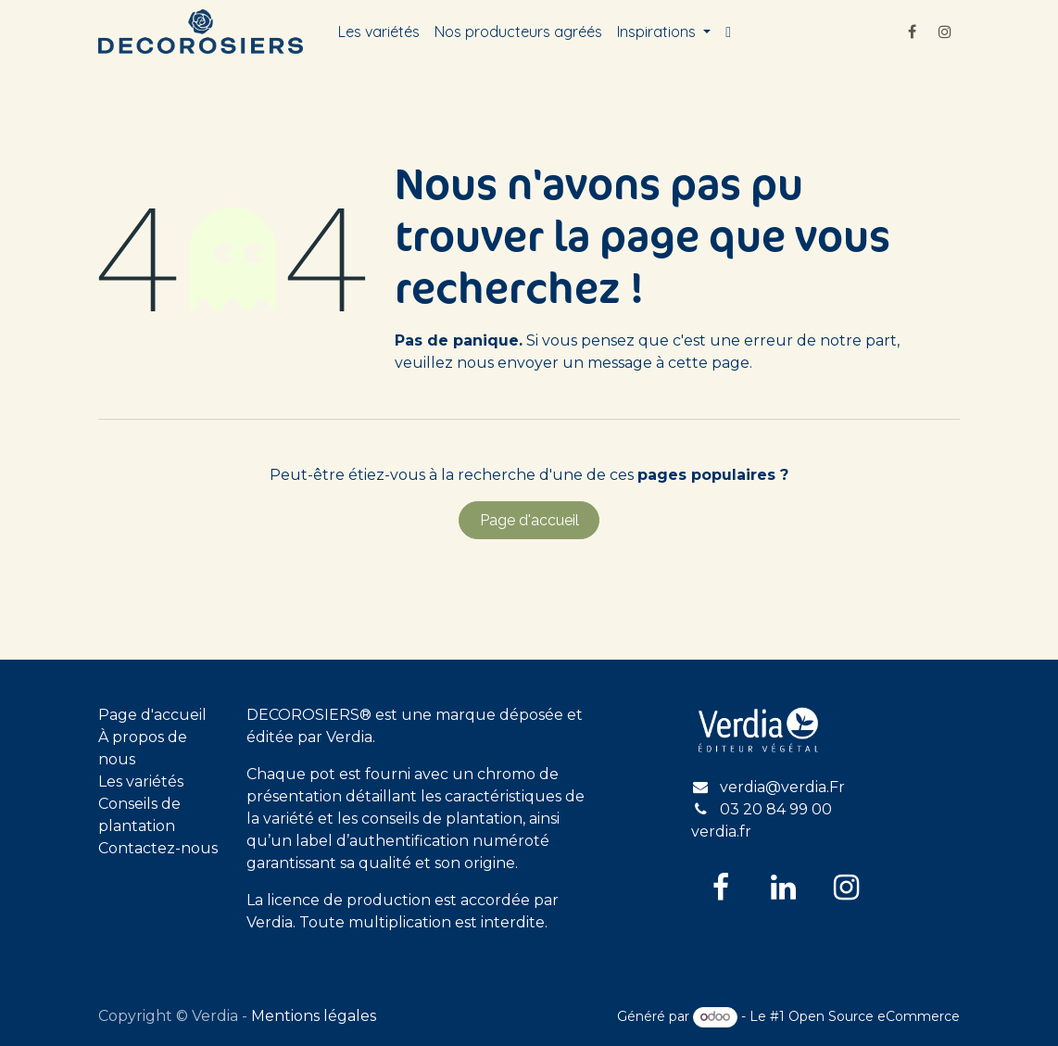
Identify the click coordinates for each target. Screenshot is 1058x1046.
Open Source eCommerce (874, 1016)
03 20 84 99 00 (776, 809)
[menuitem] (379, 31)
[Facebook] (911, 31)
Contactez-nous (158, 848)
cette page (708, 363)
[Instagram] (945, 31)
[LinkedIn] (783, 887)
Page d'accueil (529, 520)
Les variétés (140, 781)
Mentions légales (313, 1016)
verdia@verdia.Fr (782, 787)
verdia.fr (721, 831)
